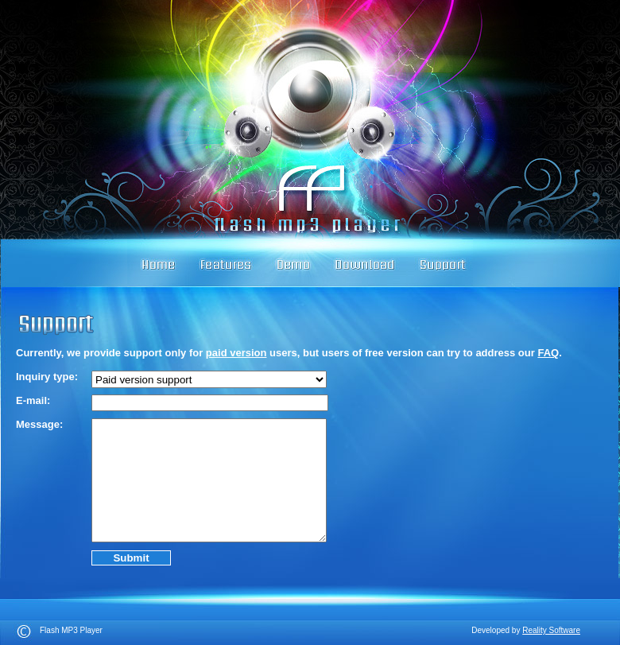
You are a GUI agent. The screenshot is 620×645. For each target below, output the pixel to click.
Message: (39, 424)
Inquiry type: (47, 377)
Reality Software (551, 630)
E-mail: (33, 400)
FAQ (548, 353)
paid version (236, 353)
